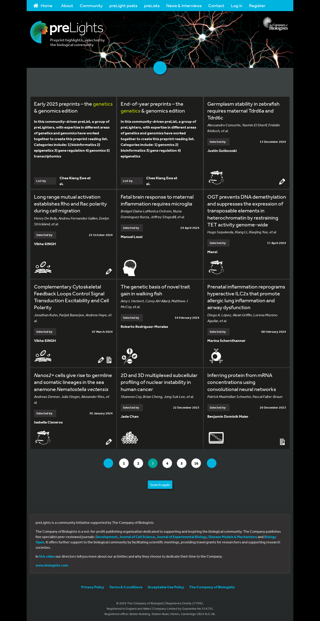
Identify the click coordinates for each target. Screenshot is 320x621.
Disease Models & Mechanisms (232, 536)
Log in (236, 5)
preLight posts (123, 5)
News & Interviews (184, 5)
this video (47, 555)
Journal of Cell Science (137, 536)
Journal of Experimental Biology (181, 536)
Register (257, 5)
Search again (160, 483)
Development (107, 536)
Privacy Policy (92, 586)
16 (200, 462)
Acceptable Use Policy (166, 586)
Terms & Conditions (125, 586)
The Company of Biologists (212, 586)
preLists (152, 5)
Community (91, 5)
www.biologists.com (52, 564)
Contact (216, 5)
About (67, 5)
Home (42, 5)
